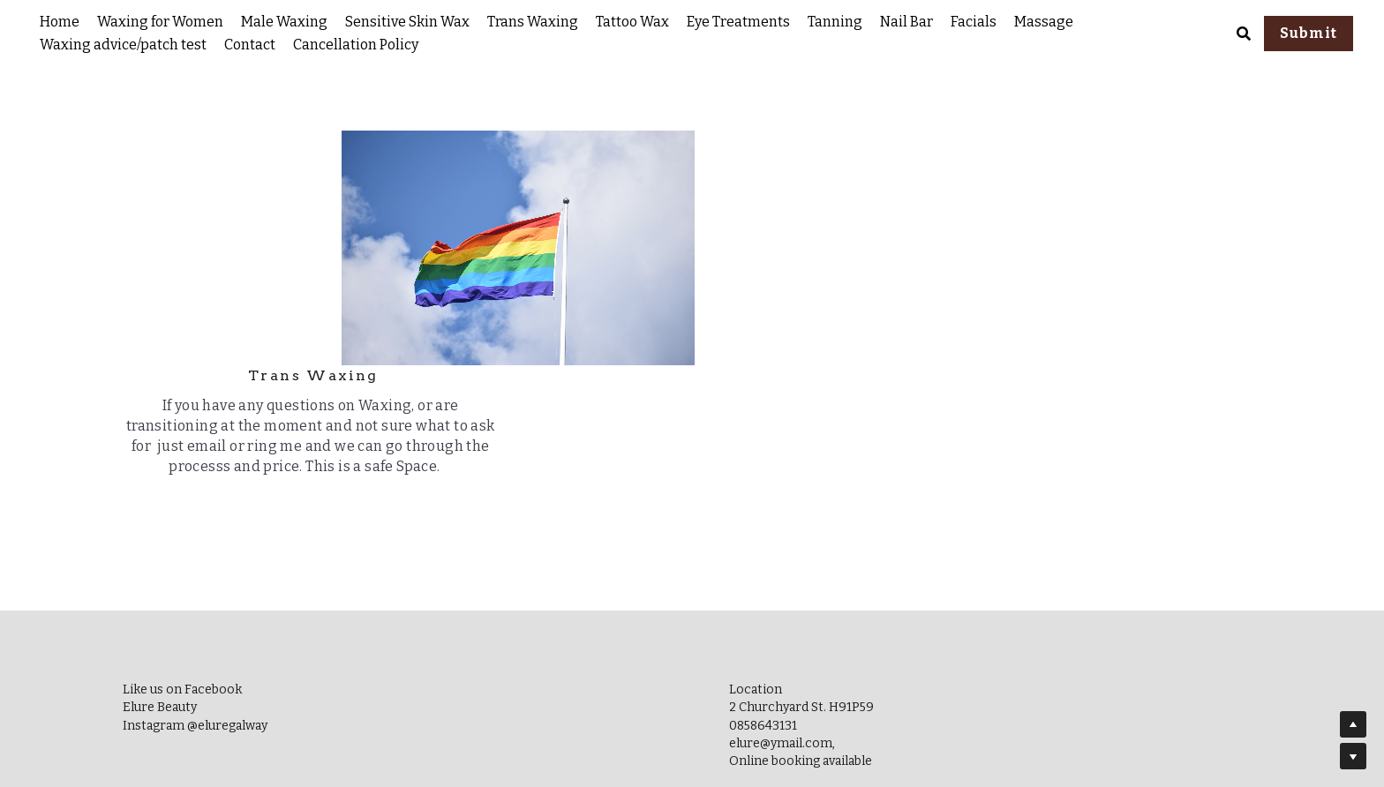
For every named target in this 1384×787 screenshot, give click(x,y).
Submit (1308, 33)
